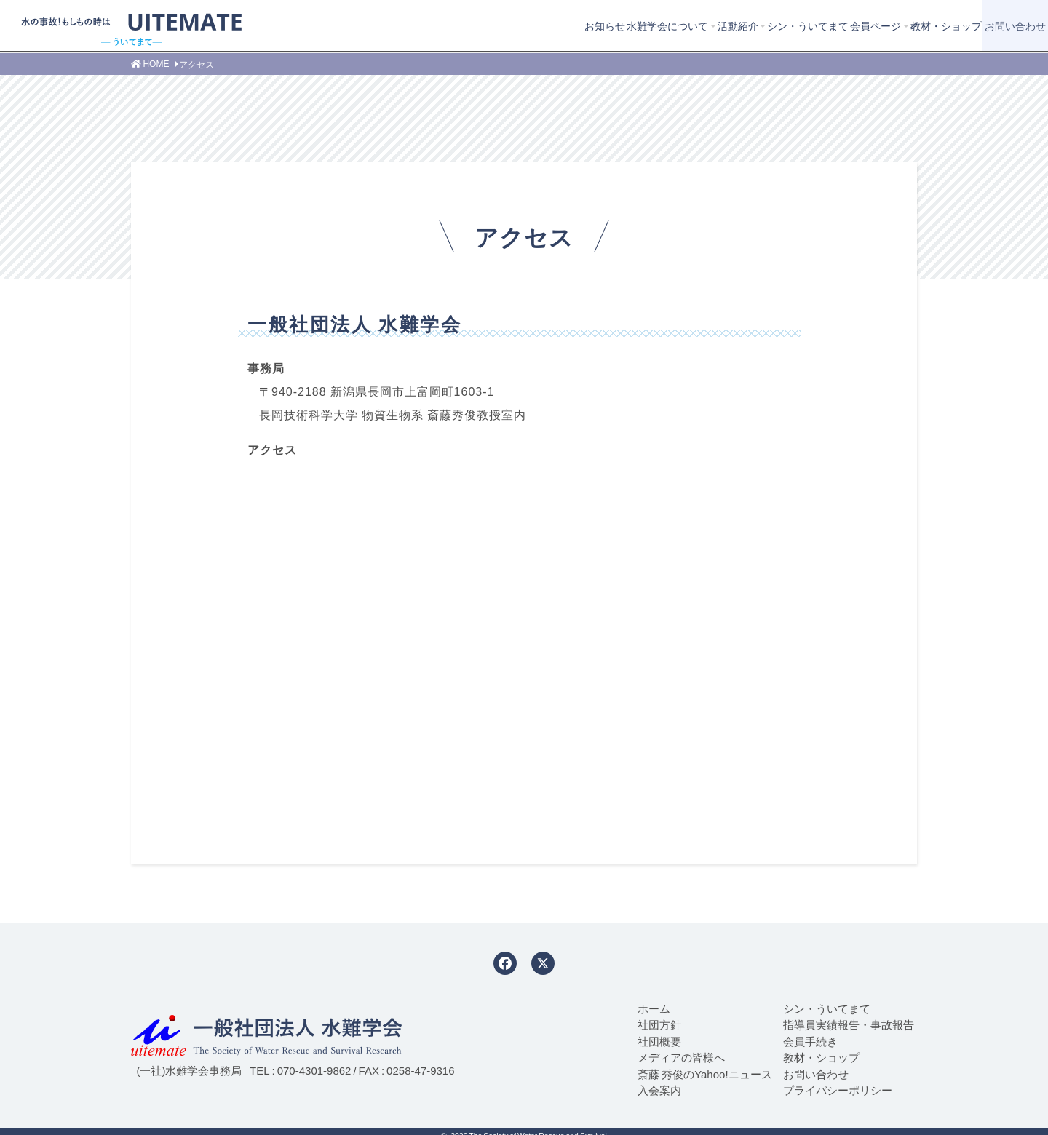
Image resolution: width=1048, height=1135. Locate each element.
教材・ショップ (880, 25)
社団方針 (659, 1024)
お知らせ (444, 25)
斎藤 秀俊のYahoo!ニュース (704, 1074)
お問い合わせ (986, 25)
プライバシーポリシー (837, 1090)
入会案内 (659, 1090)
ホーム (654, 1008)
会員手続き (810, 1041)
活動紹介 (614, 25)
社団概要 (659, 1041)
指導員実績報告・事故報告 (848, 1024)
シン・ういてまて (704, 25)
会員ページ (790, 25)
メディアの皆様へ (681, 1057)
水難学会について (525, 25)
